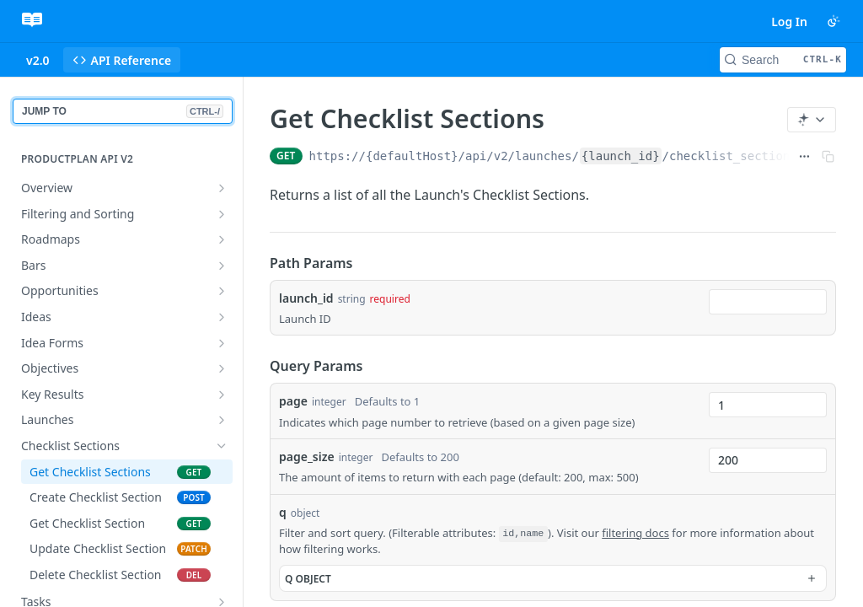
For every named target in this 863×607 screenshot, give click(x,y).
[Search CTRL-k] (783, 60)
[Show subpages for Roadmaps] (221, 239)
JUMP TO (122, 111)
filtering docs (635, 532)
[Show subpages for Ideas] (221, 317)
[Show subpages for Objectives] (221, 368)
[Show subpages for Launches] (221, 420)
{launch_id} (621, 156)
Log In (789, 21)
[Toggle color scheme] (833, 21)
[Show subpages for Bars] (221, 265)
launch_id (306, 298)
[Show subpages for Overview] (221, 188)
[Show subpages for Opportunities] (221, 291)
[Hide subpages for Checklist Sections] (221, 446)
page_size (307, 457)
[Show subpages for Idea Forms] (221, 343)
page (293, 401)
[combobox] (768, 301)
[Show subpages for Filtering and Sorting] (221, 214)
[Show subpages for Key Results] (221, 394)
